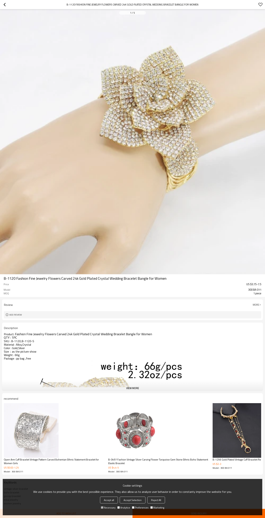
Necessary (108, 507)
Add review (15, 314)
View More (132, 388)
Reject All (156, 500)
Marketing (157, 507)
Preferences (140, 507)
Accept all (109, 500)
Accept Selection (133, 500)
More (256, 305)
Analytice (123, 507)
